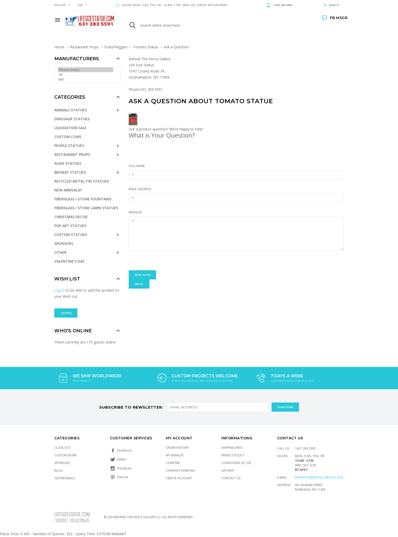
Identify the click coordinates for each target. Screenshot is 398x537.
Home (59, 46)
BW (85, 79)
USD (80, 5)
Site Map (227, 470)
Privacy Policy (232, 455)
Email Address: (140, 189)
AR (85, 74)
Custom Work (65, 455)
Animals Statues (70, 110)
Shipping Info (232, 447)
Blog (58, 470)
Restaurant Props (84, 46)
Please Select (85, 69)
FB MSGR (334, 18)
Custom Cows (67, 136)
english (60, 5)
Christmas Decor (71, 216)
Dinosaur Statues (72, 118)
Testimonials (64, 478)
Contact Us (230, 478)
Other (60, 252)
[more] (66, 313)
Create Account (179, 478)
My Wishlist (175, 455)
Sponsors (63, 243)
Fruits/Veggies (115, 46)
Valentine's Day (69, 261)
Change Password (180, 470)
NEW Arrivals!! (68, 190)
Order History (177, 447)
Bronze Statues (70, 172)
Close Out (62, 447)
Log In (59, 290)
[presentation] (167, 260)
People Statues (69, 145)
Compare (173, 463)
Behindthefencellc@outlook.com (323, 477)
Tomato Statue (145, 46)
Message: (135, 212)
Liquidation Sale (70, 127)
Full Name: (137, 166)
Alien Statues (67, 163)
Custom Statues (70, 234)
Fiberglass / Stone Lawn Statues (86, 207)
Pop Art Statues (70, 225)
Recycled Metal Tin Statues (81, 181)
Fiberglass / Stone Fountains (82, 199)
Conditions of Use (236, 463)
